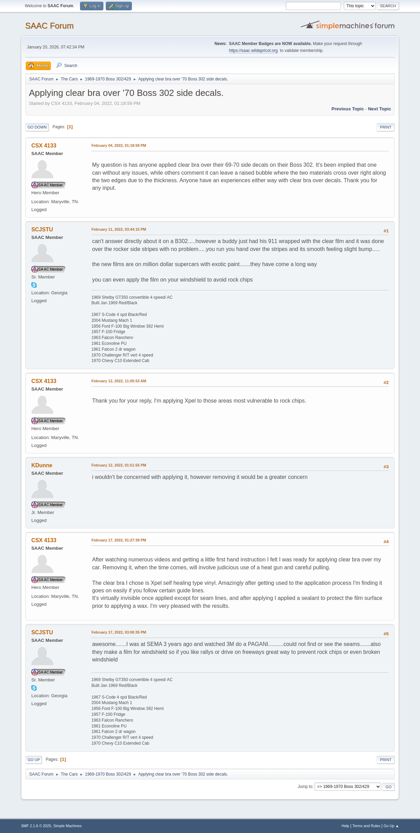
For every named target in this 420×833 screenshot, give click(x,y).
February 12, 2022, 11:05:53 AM (118, 381)
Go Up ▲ (391, 826)
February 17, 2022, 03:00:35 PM (118, 632)
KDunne (41, 465)
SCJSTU (42, 229)
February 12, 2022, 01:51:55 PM (118, 465)
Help (345, 826)
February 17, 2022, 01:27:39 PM (118, 540)
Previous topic (347, 108)
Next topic (379, 108)
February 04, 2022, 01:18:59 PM (118, 145)
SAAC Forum (49, 25)
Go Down (37, 127)
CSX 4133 (43, 146)
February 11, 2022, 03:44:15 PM (118, 229)
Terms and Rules (366, 826)
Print (385, 127)
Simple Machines (67, 826)
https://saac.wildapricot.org (253, 50)
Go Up (33, 760)
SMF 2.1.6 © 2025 (36, 826)
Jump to (305, 786)
